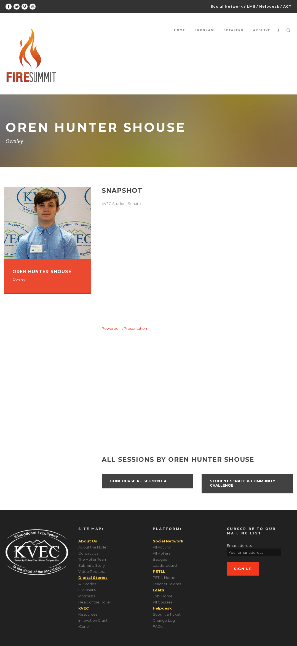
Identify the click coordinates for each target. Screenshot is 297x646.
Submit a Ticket (167, 614)
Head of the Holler (94, 602)
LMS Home (163, 596)
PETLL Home (164, 577)
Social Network (227, 6)
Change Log (164, 620)
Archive (261, 30)
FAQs (157, 626)
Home (179, 30)
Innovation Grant (93, 620)
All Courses (162, 602)
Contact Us (88, 553)
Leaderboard (165, 565)
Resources (87, 614)
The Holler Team (92, 559)
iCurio (83, 626)
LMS (251, 6)
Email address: (240, 545)
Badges (160, 559)
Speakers (233, 30)
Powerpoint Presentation (124, 328)
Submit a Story (91, 565)
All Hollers (161, 553)
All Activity (162, 547)
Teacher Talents (167, 584)
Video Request (91, 571)
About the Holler (93, 547)
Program (204, 30)
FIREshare (87, 590)
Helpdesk (269, 6)
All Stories (87, 584)
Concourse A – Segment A (138, 481)
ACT (287, 6)
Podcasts (86, 596)
